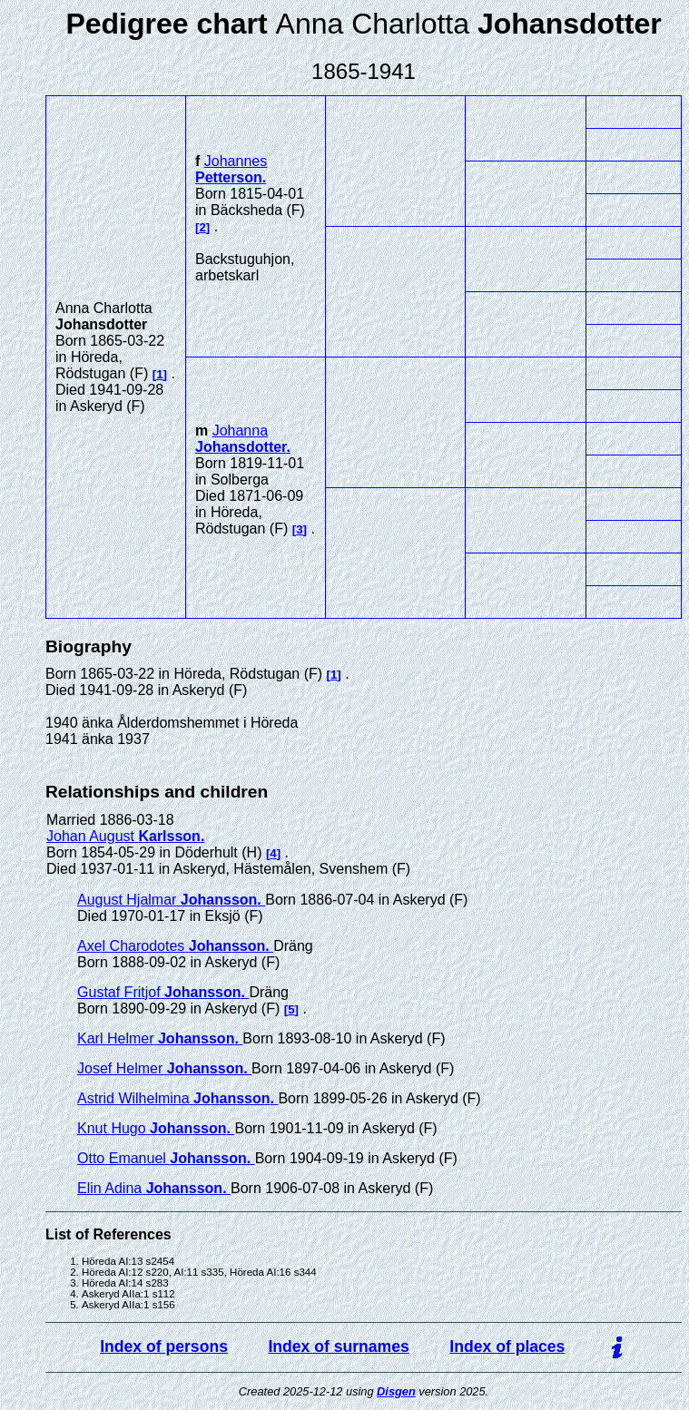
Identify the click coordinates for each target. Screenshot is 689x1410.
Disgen (396, 1391)
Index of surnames (338, 1346)
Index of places (507, 1346)
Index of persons (164, 1346)
